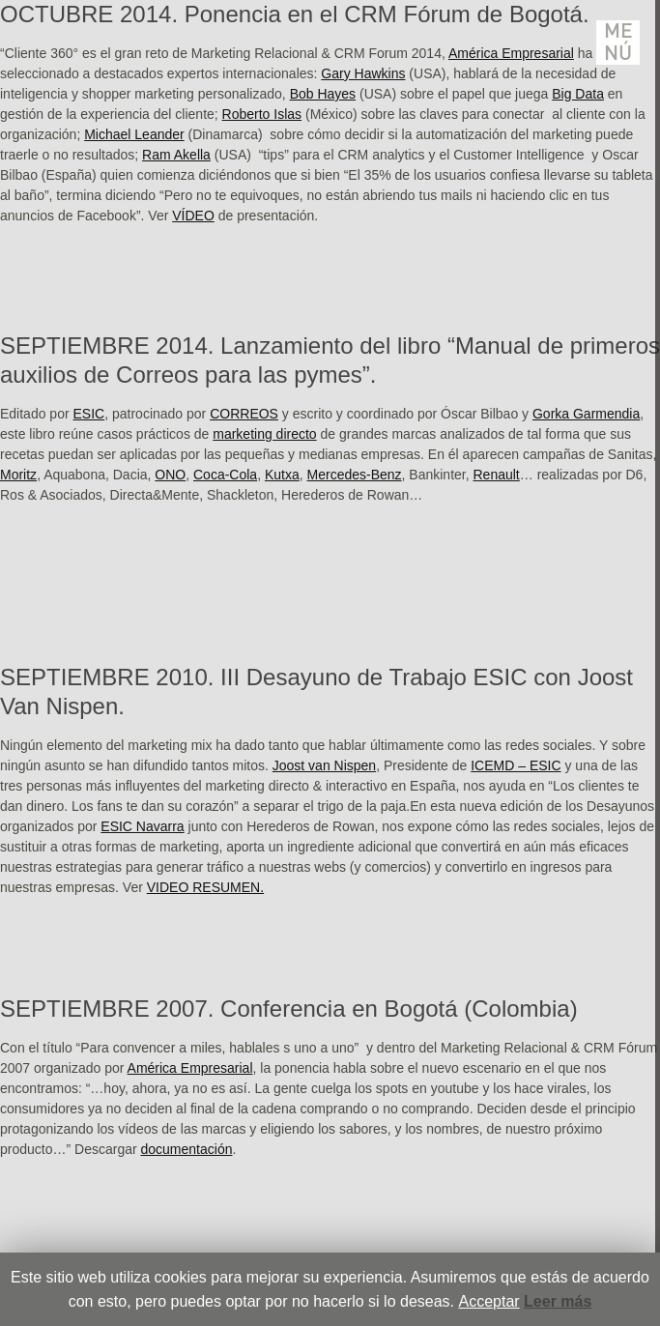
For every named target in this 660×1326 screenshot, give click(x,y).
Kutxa (282, 474)
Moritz (18, 474)
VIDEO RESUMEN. (205, 887)
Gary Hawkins (363, 73)
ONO (170, 474)
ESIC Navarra (142, 826)
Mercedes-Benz (354, 474)
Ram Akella (176, 154)
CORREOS (244, 413)
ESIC (89, 413)
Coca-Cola (225, 474)
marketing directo (264, 434)
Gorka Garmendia (586, 413)
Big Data (578, 93)
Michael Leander (134, 134)
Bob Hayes (323, 93)
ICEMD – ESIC (515, 765)
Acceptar (488, 1301)
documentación (187, 1149)
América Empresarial (511, 53)
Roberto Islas (261, 114)
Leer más (557, 1301)
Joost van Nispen (324, 765)
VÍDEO (193, 215)
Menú (618, 42)
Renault (496, 474)
